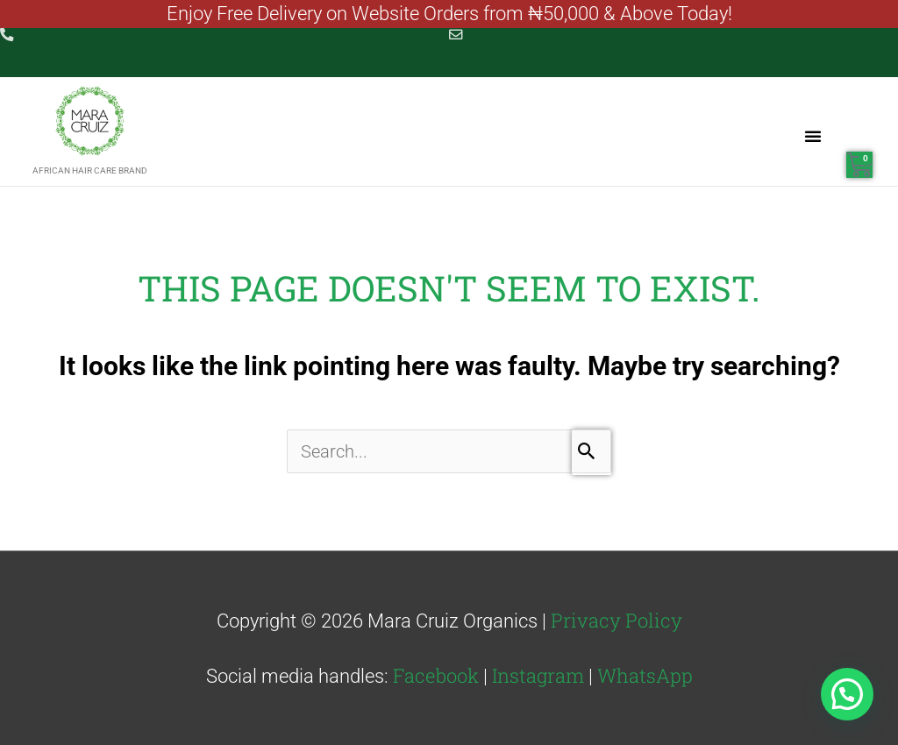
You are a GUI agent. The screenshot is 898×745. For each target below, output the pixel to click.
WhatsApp (645, 674)
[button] (813, 135)
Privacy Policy (616, 618)
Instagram (538, 674)
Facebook (436, 674)
